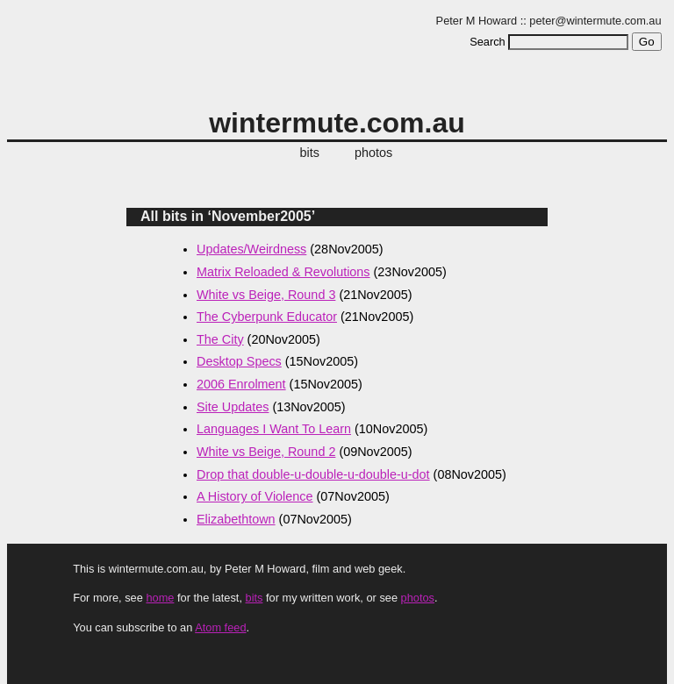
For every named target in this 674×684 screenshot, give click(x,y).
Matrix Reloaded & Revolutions (283, 272)
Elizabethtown (236, 519)
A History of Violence (255, 496)
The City (220, 339)
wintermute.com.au (337, 123)
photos (373, 153)
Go (647, 41)
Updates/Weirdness (251, 249)
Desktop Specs (239, 361)
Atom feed (220, 627)
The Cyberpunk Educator (267, 317)
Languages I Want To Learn (274, 429)
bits (309, 153)
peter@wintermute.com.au (595, 20)
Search (488, 41)
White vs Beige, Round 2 (266, 452)
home (160, 597)
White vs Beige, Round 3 (266, 295)
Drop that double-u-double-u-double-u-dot (313, 474)
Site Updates (233, 407)
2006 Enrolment (241, 384)
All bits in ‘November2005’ (227, 216)
